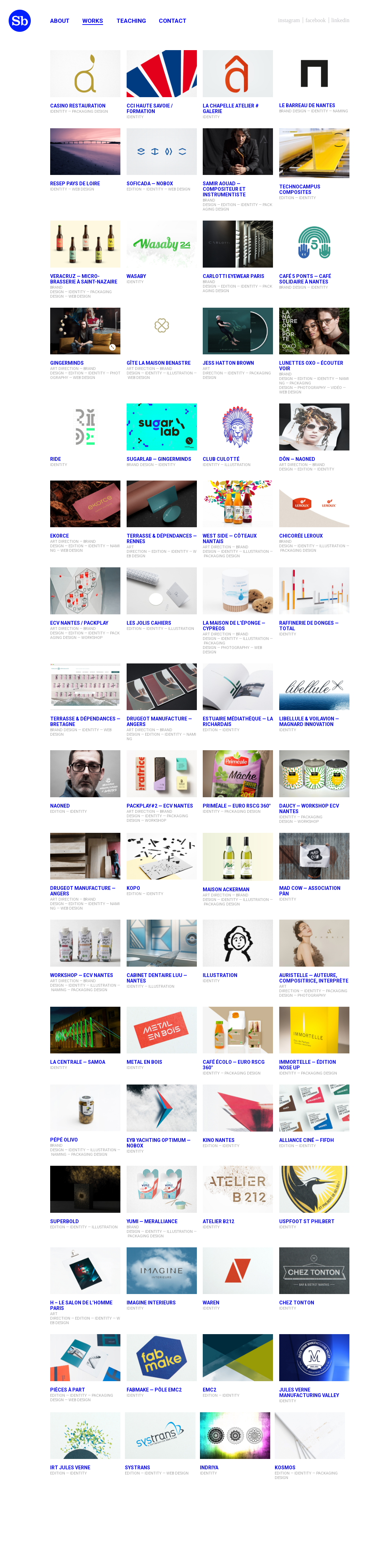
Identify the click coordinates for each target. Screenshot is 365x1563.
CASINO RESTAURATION (78, 106)
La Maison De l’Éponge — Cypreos (234, 625)
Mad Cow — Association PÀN (309, 890)
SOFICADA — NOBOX (150, 183)
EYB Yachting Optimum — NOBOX (159, 1142)
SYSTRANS (137, 1467)
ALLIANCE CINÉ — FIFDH (306, 1140)
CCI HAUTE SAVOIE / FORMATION (150, 108)
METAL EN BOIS (144, 1062)
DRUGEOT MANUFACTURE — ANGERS (159, 721)
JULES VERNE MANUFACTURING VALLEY (309, 1392)
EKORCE (59, 536)
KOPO (133, 888)
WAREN (211, 1302)
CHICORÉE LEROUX (301, 536)
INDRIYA (209, 1467)
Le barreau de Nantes (307, 105)
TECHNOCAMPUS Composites (299, 189)
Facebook (315, 20)
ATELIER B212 (218, 1221)
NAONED (60, 806)
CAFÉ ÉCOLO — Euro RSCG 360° (234, 1064)
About (60, 20)
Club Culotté (221, 459)
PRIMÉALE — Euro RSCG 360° (237, 806)
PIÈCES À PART (67, 1390)
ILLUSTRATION (220, 975)
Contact (172, 20)
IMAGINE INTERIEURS (151, 1302)
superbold (64, 1221)
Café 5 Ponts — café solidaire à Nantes (305, 279)
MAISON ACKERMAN (226, 889)
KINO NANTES (219, 1140)
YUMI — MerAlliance (152, 1221)
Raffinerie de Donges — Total (309, 625)
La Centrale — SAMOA (77, 1062)
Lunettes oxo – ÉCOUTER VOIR (311, 365)
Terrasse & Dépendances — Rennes (162, 538)
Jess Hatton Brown (228, 363)
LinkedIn (340, 20)
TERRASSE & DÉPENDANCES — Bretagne (85, 721)
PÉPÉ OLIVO (64, 1140)
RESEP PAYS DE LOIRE (75, 183)
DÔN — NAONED (297, 459)
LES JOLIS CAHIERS (149, 623)
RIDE (55, 459)
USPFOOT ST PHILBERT (307, 1221)
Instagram (289, 20)
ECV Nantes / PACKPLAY (79, 623)
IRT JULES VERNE (70, 1467)
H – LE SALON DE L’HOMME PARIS (81, 1305)
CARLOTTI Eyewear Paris (233, 276)
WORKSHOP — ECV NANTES (81, 975)
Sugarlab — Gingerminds (159, 459)
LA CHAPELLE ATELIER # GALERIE (231, 108)
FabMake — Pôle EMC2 (154, 1390)
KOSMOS (285, 1467)
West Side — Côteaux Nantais (230, 538)
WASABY (136, 276)
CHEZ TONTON (296, 1302)
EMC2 (209, 1390)
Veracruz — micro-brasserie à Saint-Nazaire (83, 279)
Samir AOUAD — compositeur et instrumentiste (224, 189)
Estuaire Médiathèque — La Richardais (238, 721)
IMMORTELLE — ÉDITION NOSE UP (307, 1064)
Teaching (131, 20)
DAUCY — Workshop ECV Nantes (309, 808)
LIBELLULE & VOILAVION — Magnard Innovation (309, 721)
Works (92, 20)
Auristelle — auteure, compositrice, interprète (313, 978)
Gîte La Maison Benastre (159, 363)
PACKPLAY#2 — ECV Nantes (160, 806)
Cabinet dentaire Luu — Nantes (157, 978)
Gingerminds (67, 363)
